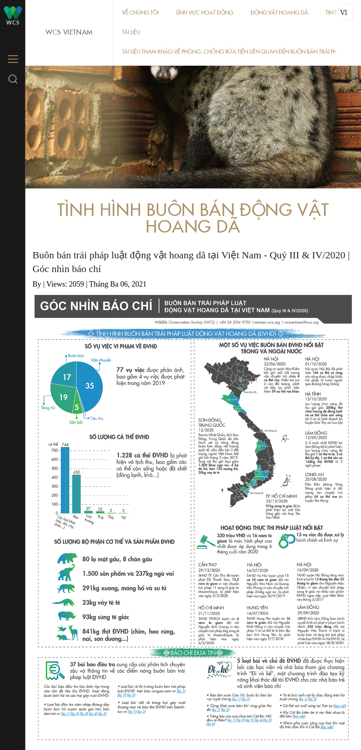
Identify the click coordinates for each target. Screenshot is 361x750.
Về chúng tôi (140, 12)
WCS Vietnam (69, 32)
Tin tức (335, 12)
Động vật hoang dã (279, 12)
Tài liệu (131, 32)
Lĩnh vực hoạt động (204, 12)
